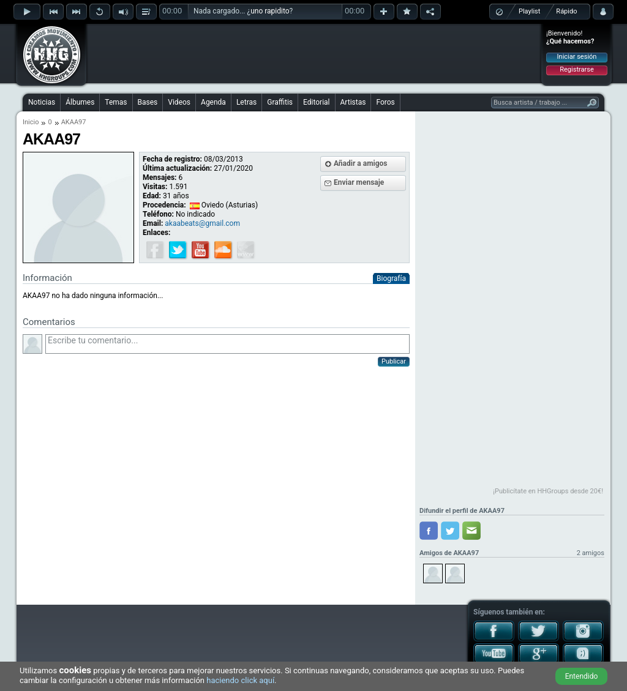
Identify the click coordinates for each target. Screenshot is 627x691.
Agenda (213, 102)
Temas (116, 102)
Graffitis (280, 102)
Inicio (31, 122)
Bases (148, 102)
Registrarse (576, 69)
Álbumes (80, 102)
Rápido (566, 11)
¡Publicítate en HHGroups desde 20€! (548, 491)
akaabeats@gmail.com (202, 223)
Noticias (41, 102)
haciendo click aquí (240, 680)
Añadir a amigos (361, 163)
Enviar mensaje (359, 182)
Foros (385, 102)
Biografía (391, 278)
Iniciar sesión (577, 57)
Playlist (529, 11)
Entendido (581, 676)
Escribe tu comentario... (227, 344)
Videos (179, 102)
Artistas (353, 102)
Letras (246, 102)
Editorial (316, 102)
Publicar (393, 361)
